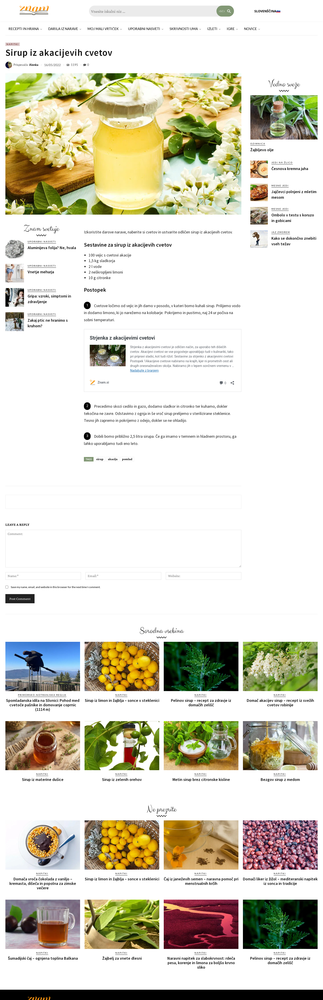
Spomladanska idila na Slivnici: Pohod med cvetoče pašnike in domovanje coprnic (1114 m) (42, 705)
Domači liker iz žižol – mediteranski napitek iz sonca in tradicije (280, 881)
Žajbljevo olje (262, 149)
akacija (113, 459)
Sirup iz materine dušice (42, 779)
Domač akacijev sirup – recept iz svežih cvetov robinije (280, 702)
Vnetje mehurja (41, 271)
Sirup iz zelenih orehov (122, 779)
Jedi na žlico (282, 162)
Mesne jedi (280, 185)
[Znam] (34, 10)
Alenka (33, 64)
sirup (99, 459)
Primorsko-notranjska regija (42, 695)
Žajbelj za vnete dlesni (122, 958)
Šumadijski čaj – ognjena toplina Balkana (43, 958)
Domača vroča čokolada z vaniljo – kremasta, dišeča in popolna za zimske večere (42, 883)
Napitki (12, 44)
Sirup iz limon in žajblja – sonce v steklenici (122, 700)
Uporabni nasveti (42, 241)
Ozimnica (257, 143)
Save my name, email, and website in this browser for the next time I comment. (55, 587)
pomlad (127, 459)
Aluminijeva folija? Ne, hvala (52, 247)
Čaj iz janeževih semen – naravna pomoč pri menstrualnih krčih (201, 881)
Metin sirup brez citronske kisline (201, 779)
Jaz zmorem (280, 232)
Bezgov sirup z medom (280, 779)
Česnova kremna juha (289, 168)
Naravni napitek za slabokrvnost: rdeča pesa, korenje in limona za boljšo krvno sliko (201, 963)
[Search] (225, 11)
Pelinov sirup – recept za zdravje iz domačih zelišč (201, 702)
